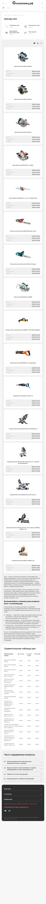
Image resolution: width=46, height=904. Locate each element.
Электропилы (33, 32)
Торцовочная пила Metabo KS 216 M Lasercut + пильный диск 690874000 (23, 525)
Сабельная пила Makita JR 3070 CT (23, 449)
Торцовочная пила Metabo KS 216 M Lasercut (23, 563)
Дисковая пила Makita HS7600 (23, 71)
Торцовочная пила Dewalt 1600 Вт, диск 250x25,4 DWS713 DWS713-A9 (23, 601)
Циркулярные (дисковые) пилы (15, 32)
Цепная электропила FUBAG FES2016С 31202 (23, 260)
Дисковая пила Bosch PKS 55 (23, 147)
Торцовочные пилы (34, 25)
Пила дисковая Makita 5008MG (23, 336)
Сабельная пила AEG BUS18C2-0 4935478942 (23, 411)
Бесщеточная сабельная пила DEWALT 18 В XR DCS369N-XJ (23, 374)
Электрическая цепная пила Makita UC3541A (23, 298)
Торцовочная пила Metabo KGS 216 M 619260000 (23, 487)
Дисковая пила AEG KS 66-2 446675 (23, 185)
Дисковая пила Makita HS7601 (23, 109)
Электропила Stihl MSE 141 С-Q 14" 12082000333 (23, 222)
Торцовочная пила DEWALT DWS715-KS (23, 638)
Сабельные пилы (15, 25)
